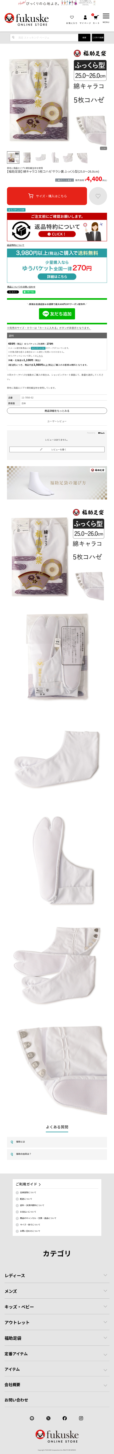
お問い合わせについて (30, 1230)
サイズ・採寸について (30, 1224)
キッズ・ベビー (19, 1307)
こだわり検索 (98, 37)
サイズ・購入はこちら (47, 196)
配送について (26, 1198)
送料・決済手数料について (32, 1205)
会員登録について (28, 1192)
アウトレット (17, 1322)
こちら (40, 355)
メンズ (11, 1291)
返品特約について (15, 245)
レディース (15, 1275)
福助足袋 (13, 1338)
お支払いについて (28, 1211)
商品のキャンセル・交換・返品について (38, 1218)
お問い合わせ (16, 1400)
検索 (84, 37)
